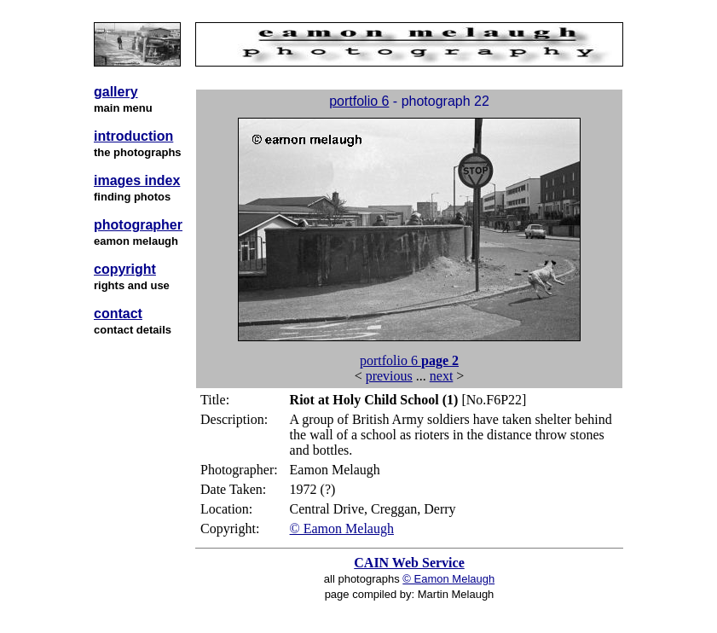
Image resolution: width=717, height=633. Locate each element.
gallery (116, 91)
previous (389, 376)
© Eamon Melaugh (342, 528)
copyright (125, 269)
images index (137, 180)
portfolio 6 (359, 101)
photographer (138, 225)
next (442, 376)
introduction (133, 136)
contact (118, 313)
